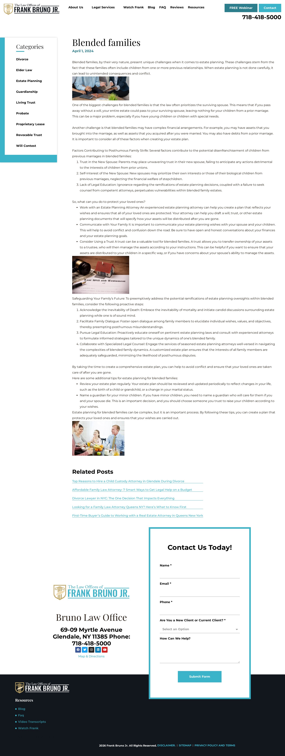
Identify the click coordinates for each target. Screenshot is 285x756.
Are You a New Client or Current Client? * (193, 620)
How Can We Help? (175, 638)
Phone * (166, 602)
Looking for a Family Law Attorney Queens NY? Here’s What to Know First (129, 507)
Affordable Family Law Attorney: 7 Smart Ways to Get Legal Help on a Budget (132, 490)
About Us (77, 7)
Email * (165, 583)
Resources (198, 7)
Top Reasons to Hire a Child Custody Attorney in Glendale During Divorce (128, 481)
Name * (166, 565)
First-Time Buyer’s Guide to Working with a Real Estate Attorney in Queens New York (137, 515)
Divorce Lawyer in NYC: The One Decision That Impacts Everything (123, 498)
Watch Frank (133, 7)
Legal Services (105, 7)
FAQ (162, 7)
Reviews (177, 7)
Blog (151, 7)
